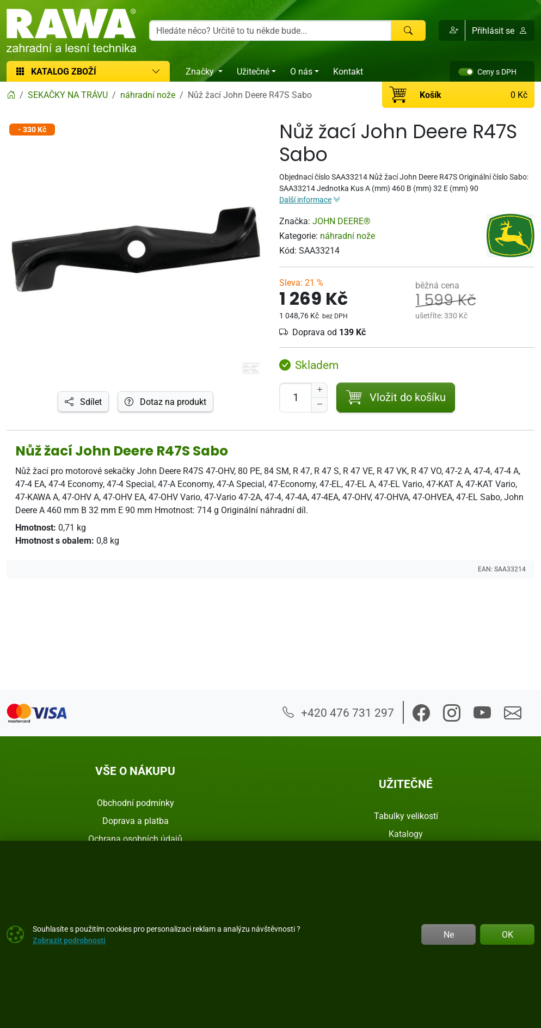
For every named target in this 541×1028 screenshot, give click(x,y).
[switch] (466, 72)
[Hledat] (408, 30)
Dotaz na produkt (165, 401)
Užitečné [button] (253, 71)
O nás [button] (301, 71)
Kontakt (348, 71)
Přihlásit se (499, 30)
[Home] (11, 94)
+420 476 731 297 (338, 712)
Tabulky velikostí (406, 815)
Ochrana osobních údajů (135, 838)
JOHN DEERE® (341, 221)
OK (507, 934)
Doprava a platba (135, 820)
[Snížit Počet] (319, 405)
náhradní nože (347, 235)
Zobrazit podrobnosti (69, 940)
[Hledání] (270, 30)
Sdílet (83, 401)
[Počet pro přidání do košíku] (295, 398)
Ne (449, 934)
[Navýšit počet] (319, 390)
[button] (452, 30)
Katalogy (406, 833)
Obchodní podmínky (135, 802)
